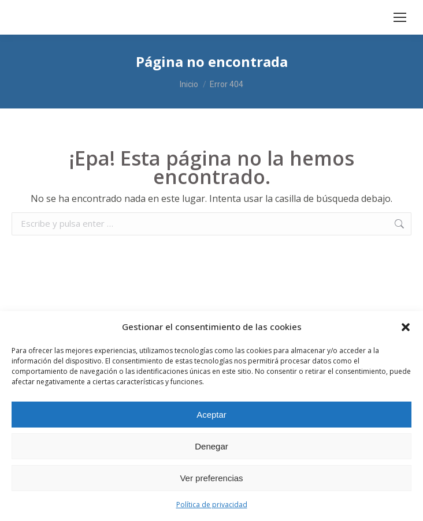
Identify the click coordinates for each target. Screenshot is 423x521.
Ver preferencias (211, 478)
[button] (405, 327)
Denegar (211, 446)
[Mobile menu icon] (399, 17)
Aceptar (211, 414)
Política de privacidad (211, 504)
